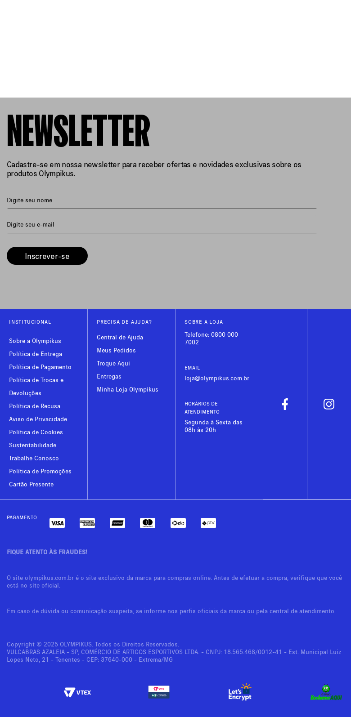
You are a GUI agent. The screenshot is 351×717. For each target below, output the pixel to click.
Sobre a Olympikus (35, 340)
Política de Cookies (36, 432)
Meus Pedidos (116, 350)
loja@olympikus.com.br (216, 378)
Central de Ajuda (120, 337)
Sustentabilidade (32, 445)
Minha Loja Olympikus (127, 389)
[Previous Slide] (15, 32)
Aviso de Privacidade (38, 419)
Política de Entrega (35, 353)
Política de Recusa (34, 406)
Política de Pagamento (40, 366)
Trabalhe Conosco (34, 458)
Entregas (109, 376)
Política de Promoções (40, 471)
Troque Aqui (113, 363)
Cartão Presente (31, 484)
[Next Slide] (335, 32)
